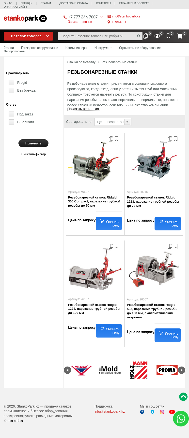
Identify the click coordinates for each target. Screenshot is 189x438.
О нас (8, 3)
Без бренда (26, 90)
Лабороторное (14, 51)
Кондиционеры (76, 48)
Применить (33, 143)
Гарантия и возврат (134, 3)
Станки (9, 48)
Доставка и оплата (73, 3)
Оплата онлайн (15, 6)
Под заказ (25, 114)
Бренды (26, 3)
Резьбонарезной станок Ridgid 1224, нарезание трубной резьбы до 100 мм (94, 309)
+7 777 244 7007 (83, 16)
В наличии (25, 122)
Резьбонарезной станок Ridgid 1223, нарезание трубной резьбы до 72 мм (153, 202)
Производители (18, 73)
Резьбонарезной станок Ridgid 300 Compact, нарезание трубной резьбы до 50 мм (94, 202)
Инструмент (103, 48)
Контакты (103, 3)
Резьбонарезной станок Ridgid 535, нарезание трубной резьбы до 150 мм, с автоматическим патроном (152, 311)
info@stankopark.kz (126, 16)
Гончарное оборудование (39, 48)
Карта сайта (13, 421)
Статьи (46, 3)
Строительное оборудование (140, 48)
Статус (11, 105)
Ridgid (22, 83)
